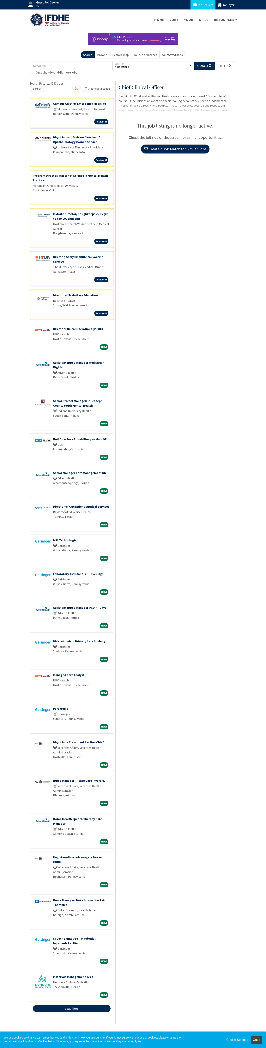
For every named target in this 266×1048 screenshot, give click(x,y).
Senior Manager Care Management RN (79, 473)
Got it (256, 1039)
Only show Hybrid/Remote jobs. (57, 72)
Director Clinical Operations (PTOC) (78, 329)
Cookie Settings (237, 1039)
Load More (72, 1008)
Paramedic (60, 708)
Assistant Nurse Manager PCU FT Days (79, 607)
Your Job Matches (145, 55)
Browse (102, 55)
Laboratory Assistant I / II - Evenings (78, 574)
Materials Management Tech (73, 977)
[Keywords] (71, 66)
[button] (225, 66)
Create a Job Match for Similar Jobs (175, 149)
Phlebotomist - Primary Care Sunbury (79, 641)
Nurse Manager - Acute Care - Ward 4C (79, 780)
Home (159, 19)
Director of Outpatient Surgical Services (81, 506)
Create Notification (97, 88)
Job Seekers (203, 4)
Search (87, 55)
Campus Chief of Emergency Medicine (79, 103)
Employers (227, 4)
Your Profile (196, 19)
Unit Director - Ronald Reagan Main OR (80, 439)
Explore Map (120, 55)
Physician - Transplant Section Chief (78, 742)
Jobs (174, 19)
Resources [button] (224, 19)
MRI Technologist (65, 540)
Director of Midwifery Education (75, 295)
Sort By (37, 88)
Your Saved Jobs (172, 55)
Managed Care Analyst (68, 675)
